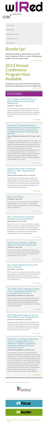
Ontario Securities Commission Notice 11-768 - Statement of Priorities (21, 170)
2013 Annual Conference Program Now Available (18, 72)
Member (12, 34)
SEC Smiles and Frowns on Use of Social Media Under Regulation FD (23, 316)
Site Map (9, 419)
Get (10, 43)
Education (10, 30)
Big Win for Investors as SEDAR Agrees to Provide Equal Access (21, 243)
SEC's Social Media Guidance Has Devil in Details (22, 266)
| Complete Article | (37, 60)
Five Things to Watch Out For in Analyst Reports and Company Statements (21, 101)
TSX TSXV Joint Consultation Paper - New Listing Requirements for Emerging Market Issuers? (23, 291)
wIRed (11, 39)
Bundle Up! (16, 48)
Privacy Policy (15, 419)
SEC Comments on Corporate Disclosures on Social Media (20, 217)
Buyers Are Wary (15, 196)
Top (10, 25)
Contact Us (26, 419)
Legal (21, 419)
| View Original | (37, 119)
